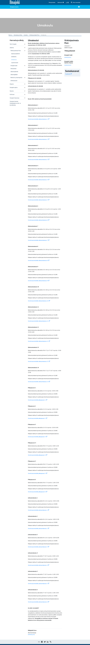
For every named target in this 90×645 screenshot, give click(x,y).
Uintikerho (13, 56)
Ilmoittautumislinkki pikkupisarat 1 (37, 400)
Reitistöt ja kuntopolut (16, 77)
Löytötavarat (14, 62)
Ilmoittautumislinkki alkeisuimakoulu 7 (38, 240)
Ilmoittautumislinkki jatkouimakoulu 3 (37, 547)
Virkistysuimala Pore (34, 35)
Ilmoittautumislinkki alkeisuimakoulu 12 (38, 341)
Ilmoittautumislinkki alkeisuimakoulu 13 (38, 361)
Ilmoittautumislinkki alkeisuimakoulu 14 (38, 381)
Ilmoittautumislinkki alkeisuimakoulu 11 (38, 321)
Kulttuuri (12, 94)
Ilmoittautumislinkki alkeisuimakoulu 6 (38, 220)
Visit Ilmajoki (13, 44)
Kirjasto (12, 84)
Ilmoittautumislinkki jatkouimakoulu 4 (37, 565)
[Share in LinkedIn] (47, 642)
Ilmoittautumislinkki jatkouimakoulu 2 (37, 528)
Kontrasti (60, 2)
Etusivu (10, 35)
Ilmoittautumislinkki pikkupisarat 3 (37, 436)
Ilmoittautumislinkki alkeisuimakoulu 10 (38, 301)
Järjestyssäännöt (15, 53)
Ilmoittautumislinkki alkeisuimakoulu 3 (38, 159)
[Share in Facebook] (42, 642)
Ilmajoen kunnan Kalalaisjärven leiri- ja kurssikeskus (15, 103)
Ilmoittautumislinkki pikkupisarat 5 (37, 473)
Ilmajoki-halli (13, 65)
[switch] (25, 44)
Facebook (67, 74)
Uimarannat (13, 68)
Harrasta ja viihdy (18, 35)
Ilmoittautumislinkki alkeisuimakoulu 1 (38, 119)
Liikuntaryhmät (14, 71)
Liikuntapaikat (14, 74)
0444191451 (67, 57)
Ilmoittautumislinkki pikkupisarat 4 (37, 455)
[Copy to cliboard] (50, 642)
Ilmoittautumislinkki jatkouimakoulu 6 (37, 602)
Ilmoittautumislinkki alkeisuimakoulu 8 (38, 260)
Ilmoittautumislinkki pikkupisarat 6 (37, 491)
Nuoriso (12, 91)
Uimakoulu (14, 59)
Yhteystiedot (52, 2)
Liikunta (25, 35)
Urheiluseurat (13, 80)
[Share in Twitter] (45, 642)
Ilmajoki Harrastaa (14, 98)
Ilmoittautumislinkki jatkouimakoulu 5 (37, 583)
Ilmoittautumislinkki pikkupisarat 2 (37, 418)
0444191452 (67, 65)
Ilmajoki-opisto (14, 87)
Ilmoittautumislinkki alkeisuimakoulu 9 (38, 280)
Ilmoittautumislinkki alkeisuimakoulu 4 (38, 179)
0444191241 (31, 634)
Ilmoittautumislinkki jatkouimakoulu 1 (37, 510)
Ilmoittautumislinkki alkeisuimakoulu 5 (38, 200)
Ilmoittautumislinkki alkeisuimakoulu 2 (38, 139)
